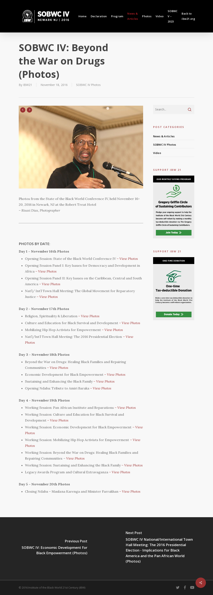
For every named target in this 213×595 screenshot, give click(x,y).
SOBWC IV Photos (88, 85)
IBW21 (27, 85)
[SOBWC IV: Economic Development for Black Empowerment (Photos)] (53, 548)
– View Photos (127, 259)
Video (157, 153)
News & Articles (164, 136)
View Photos (75, 458)
